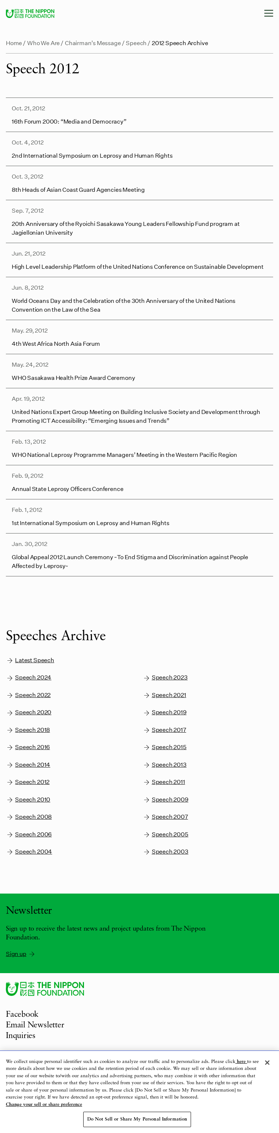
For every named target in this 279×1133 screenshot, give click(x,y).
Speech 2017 (164, 730)
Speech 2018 (28, 730)
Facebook (22, 1015)
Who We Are (43, 43)
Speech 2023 (165, 677)
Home (14, 43)
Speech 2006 (29, 834)
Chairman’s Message (93, 43)
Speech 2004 (29, 851)
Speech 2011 (164, 782)
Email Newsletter (35, 1025)
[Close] (267, 1063)
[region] (139, 1092)
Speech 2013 (165, 764)
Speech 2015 (165, 747)
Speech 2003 (165, 851)
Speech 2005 (165, 834)
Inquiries (21, 1036)
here (241, 1061)
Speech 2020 (28, 712)
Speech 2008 (29, 817)
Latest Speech (30, 660)
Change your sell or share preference (44, 1104)
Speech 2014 (28, 764)
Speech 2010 (28, 799)
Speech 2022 (28, 695)
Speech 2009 (165, 799)
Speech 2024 (28, 677)
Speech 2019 (165, 712)
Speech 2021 (164, 695)
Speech (136, 43)
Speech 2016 (28, 747)
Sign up (21, 954)
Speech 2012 (27, 782)
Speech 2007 (165, 817)
